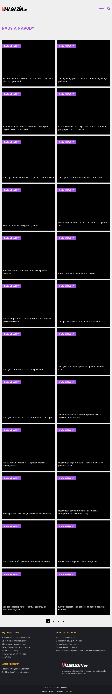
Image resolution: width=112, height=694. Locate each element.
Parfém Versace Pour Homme (67, 644)
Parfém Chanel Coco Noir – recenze (16, 647)
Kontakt (64, 687)
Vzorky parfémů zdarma (65, 637)
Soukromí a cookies (51, 687)
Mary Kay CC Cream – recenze (14, 654)
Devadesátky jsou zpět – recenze (69, 641)
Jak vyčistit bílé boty (10, 650)
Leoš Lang (68, 691)
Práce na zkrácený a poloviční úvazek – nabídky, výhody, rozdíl (81, 650)
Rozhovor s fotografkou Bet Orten (15, 669)
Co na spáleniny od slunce (66, 647)
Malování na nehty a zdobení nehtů (16, 637)
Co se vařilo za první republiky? (14, 641)
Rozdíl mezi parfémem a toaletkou (15, 672)
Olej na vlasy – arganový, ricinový (15, 644)
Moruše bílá (6, 657)
